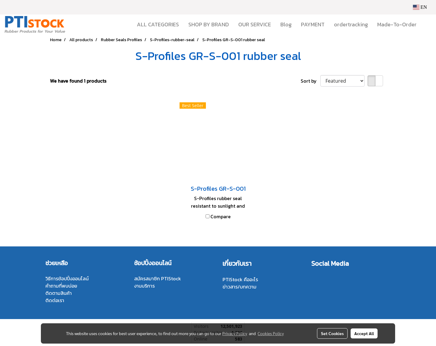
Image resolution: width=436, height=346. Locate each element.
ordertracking (351, 24)
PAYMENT (313, 24)
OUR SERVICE (254, 24)
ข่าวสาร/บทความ (239, 286)
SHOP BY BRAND (208, 24)
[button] (426, 24)
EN (420, 7)
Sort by (310, 80)
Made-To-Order (397, 24)
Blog (286, 24)
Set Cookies (332, 333)
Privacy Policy (234, 333)
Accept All (364, 333)
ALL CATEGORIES (158, 24)
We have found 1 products (78, 80)
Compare (220, 216)
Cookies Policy (271, 333)
